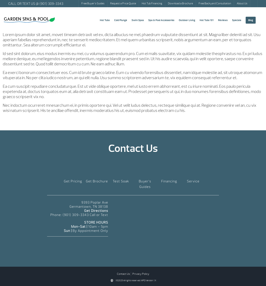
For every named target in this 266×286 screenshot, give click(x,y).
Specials (236, 20)
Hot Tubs (105, 20)
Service (193, 181)
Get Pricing (73, 181)
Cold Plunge (120, 20)
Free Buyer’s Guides (92, 3)
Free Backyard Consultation (215, 3)
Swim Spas (138, 20)
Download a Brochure (180, 3)
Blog (250, 20)
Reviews (223, 20)
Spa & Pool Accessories (161, 20)
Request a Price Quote (123, 3)
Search (254, 3)
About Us (242, 3)
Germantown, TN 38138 (88, 206)
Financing (169, 181)
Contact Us (123, 274)
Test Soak (121, 181)
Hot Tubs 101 (207, 20)
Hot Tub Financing (152, 3)
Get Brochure (97, 181)
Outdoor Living (187, 20)
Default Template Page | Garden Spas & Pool (29, 20)
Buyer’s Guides (145, 184)
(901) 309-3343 (76, 215)
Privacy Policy (140, 274)
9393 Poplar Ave (94, 202)
